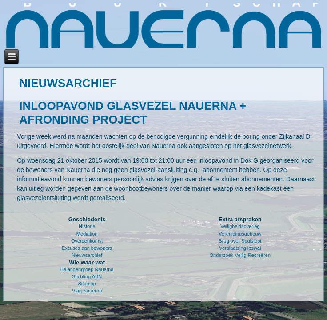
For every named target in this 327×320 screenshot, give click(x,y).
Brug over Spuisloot (240, 241)
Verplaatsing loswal (240, 248)
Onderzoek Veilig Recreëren (240, 255)
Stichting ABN (87, 276)
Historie (87, 226)
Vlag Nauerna (87, 290)
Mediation (87, 233)
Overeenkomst (87, 241)
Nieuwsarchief (87, 255)
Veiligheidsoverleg (240, 226)
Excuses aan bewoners (87, 248)
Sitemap (87, 283)
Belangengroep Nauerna (87, 269)
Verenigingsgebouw (240, 233)
